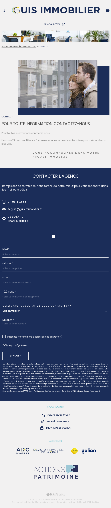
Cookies (95, 502)
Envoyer (15, 355)
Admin (72, 502)
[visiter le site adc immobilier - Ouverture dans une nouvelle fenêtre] (22, 451)
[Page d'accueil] (55, 10)
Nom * (5, 249)
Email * (6, 278)
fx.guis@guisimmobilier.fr (25, 209)
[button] (53, 236)
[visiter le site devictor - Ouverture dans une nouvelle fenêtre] (49, 451)
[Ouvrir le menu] (107, 10)
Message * (8, 320)
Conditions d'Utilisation (71, 391)
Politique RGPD (83, 502)
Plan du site (33, 502)
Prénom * (7, 263)
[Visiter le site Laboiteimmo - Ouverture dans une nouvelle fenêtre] (55, 494)
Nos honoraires (19, 502)
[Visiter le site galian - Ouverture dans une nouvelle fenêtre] (89, 451)
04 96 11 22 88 (17, 202)
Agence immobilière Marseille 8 (19, 46)
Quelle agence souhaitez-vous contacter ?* (36, 306)
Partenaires (62, 502)
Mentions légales (48, 502)
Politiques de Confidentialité (45, 391)
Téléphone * (9, 292)
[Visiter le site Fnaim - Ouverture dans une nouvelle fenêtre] (74, 451)
